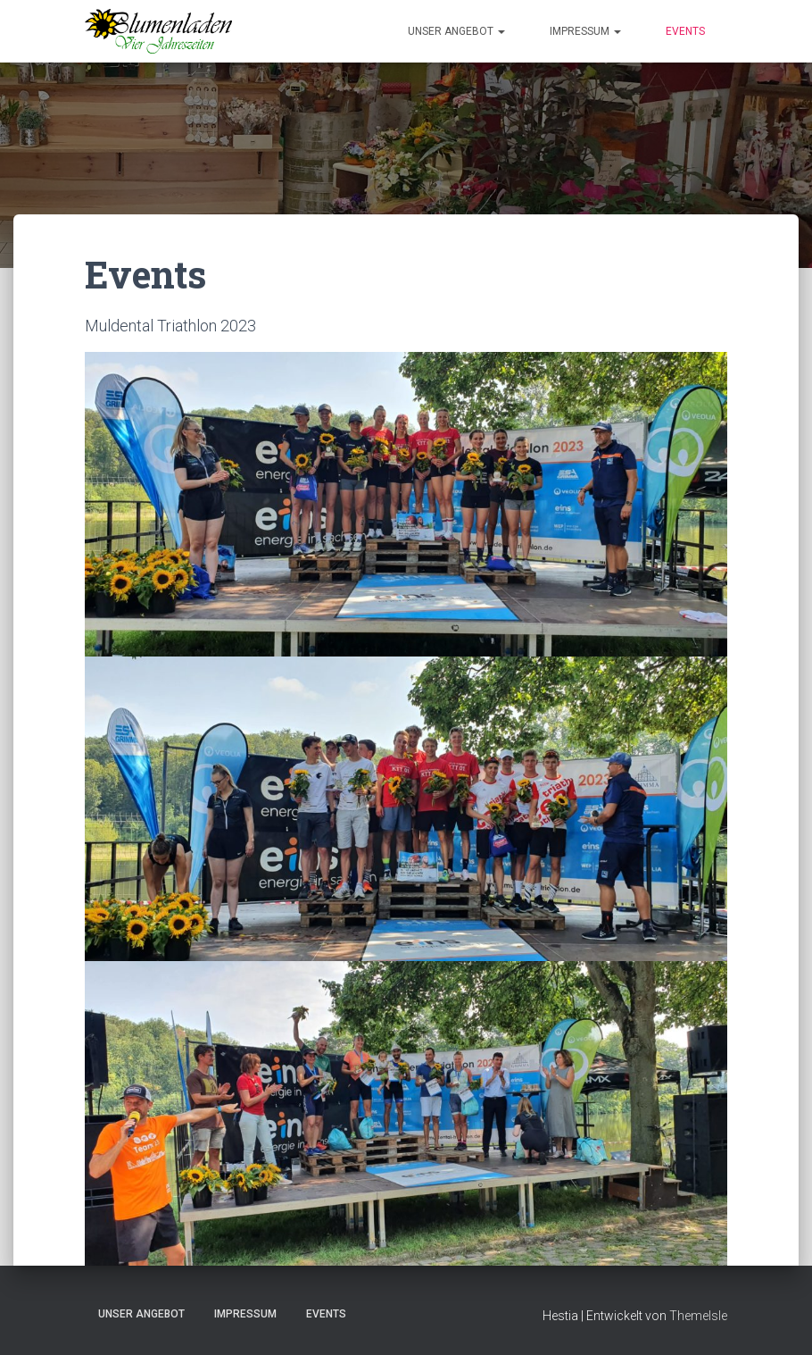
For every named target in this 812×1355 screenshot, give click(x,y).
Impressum (585, 31)
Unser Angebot (456, 31)
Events (685, 31)
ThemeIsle (698, 1316)
